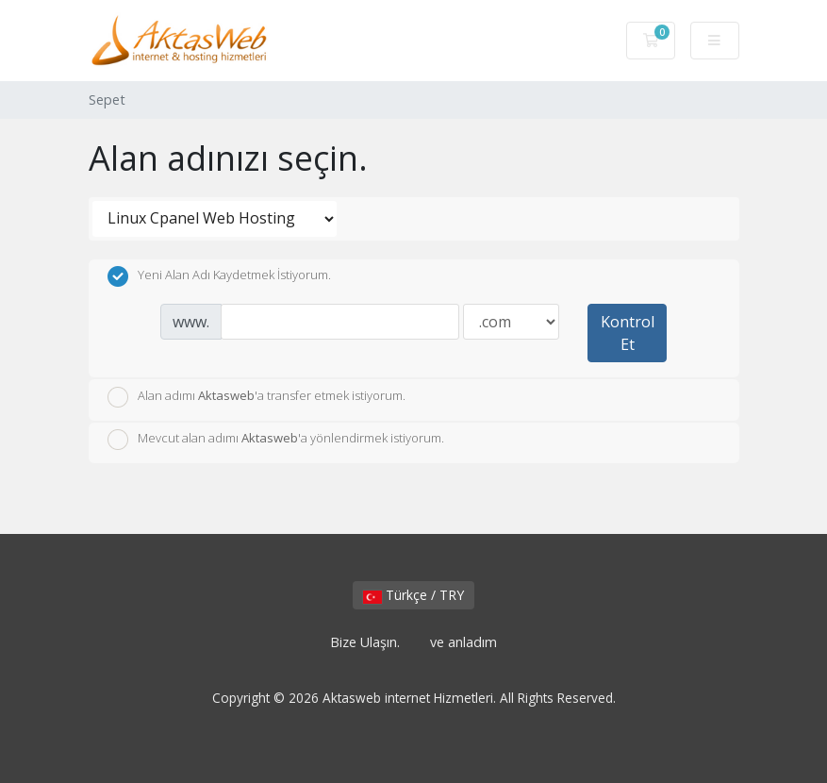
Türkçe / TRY (413, 595)
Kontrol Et (627, 333)
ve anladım (463, 642)
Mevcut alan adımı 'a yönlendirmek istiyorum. (276, 439)
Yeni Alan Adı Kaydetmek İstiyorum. (219, 276)
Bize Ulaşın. (365, 642)
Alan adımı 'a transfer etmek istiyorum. (256, 397)
